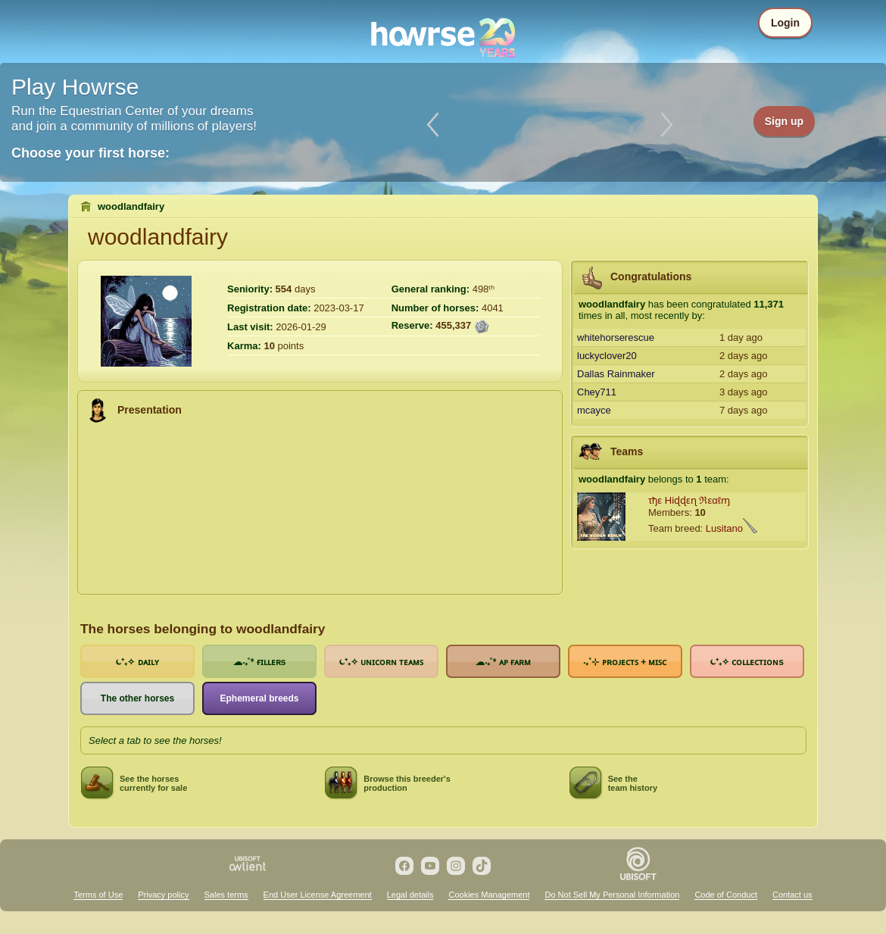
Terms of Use (98, 894)
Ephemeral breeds (259, 698)
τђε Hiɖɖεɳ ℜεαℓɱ (689, 500)
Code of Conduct (725, 894)
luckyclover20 (607, 355)
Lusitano (724, 528)
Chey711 (596, 392)
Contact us (792, 894)
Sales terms (226, 894)
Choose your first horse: (90, 153)
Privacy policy (163, 894)
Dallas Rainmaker (616, 374)
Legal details (410, 894)
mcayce (594, 410)
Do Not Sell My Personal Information (611, 894)
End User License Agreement (318, 894)
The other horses (137, 698)
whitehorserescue (615, 337)
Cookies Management (488, 894)
